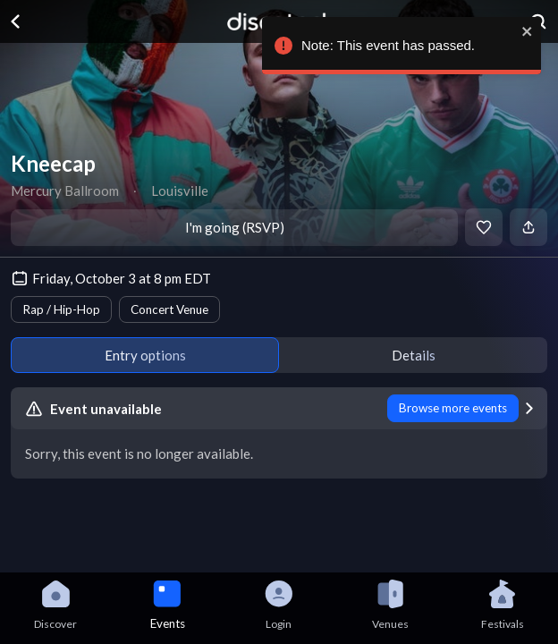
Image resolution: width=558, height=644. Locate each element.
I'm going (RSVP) (234, 227)
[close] (527, 31)
